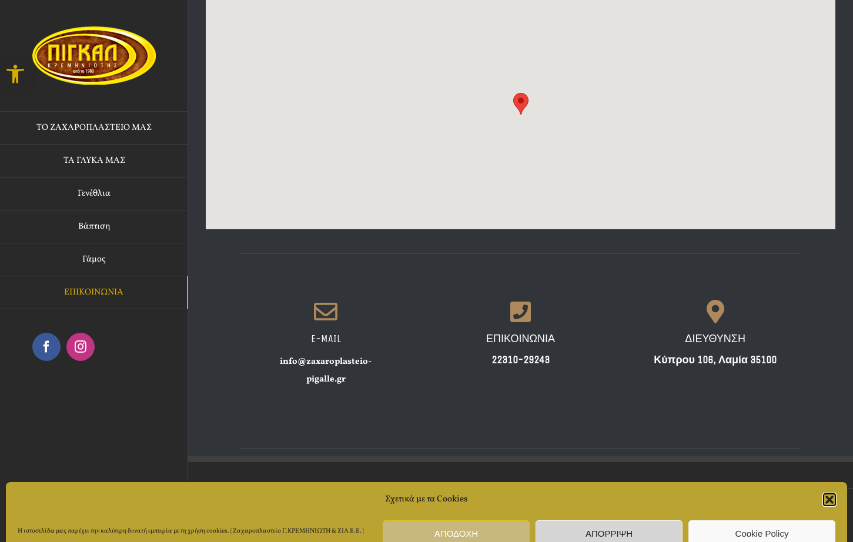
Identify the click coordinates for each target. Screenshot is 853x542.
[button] (520, 104)
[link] (15, 74)
